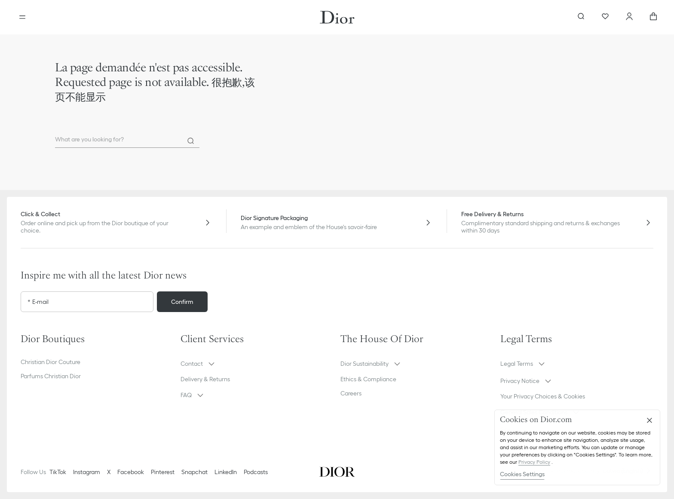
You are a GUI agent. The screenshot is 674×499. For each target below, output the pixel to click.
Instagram (86, 471)
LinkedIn (225, 471)
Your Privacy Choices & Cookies (542, 396)
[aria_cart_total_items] (653, 17)
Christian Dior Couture (50, 361)
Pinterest (163, 471)
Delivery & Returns (205, 379)
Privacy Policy (534, 462)
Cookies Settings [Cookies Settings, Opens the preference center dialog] (522, 474)
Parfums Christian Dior (51, 376)
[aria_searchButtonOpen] (581, 17)
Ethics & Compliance (368, 379)
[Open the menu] (22, 17)
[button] (257, 363)
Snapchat (194, 471)
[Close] (649, 420)
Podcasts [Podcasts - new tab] (256, 471)
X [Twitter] (108, 471)
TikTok (57, 471)
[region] (577, 447)
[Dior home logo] (337, 17)
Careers (351, 393)
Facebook (130, 471)
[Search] (190, 141)
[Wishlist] (605, 17)
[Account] (629, 17)
